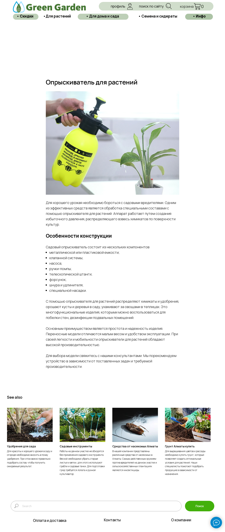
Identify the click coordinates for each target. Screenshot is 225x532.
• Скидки (25, 13)
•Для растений (57, 13)
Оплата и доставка (49, 527)
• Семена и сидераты (157, 13)
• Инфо (199, 13)
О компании (181, 526)
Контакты (112, 526)
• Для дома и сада (102, 13)
